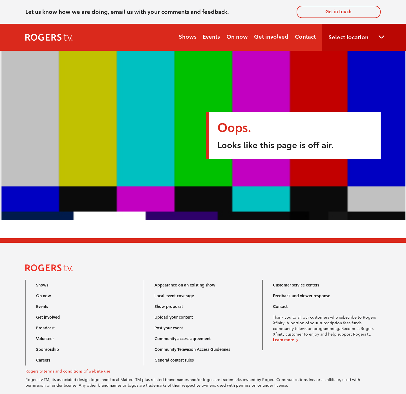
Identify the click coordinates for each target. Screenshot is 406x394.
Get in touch (338, 11)
